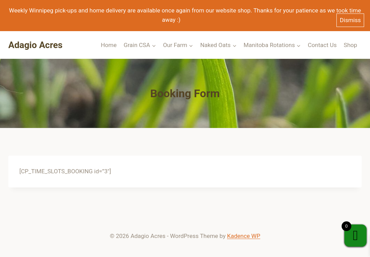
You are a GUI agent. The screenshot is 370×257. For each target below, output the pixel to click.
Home (109, 45)
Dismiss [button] (350, 20)
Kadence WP (243, 235)
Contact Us (322, 45)
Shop (350, 45)
